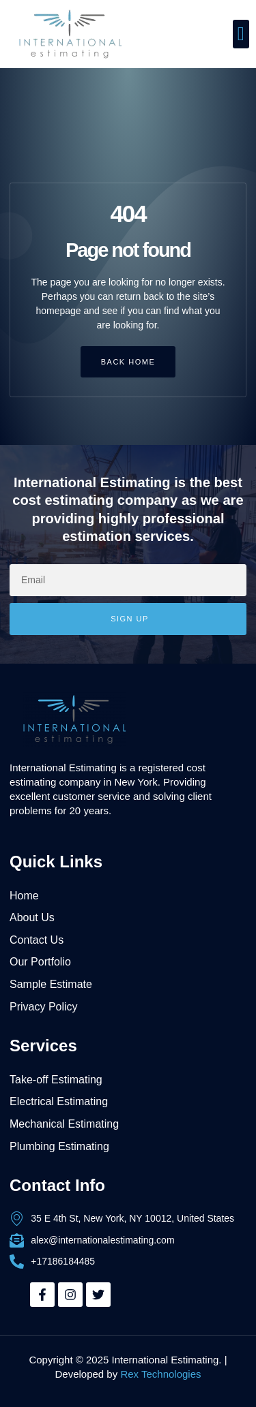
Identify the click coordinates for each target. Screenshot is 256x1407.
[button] (241, 34)
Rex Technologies (160, 1374)
